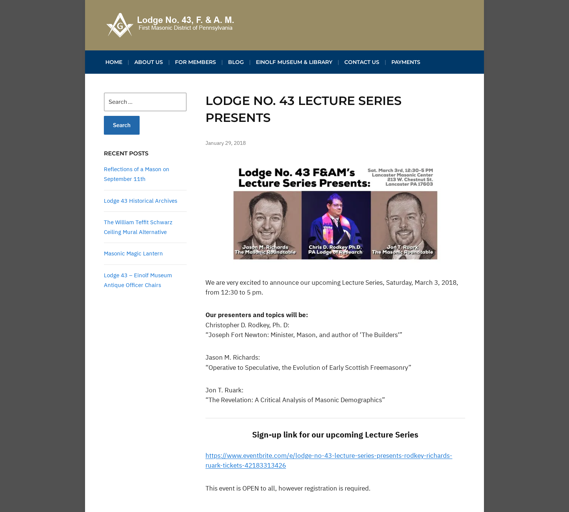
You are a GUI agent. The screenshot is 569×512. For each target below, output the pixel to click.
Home (113, 62)
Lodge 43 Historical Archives (140, 200)
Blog (236, 62)
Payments (405, 62)
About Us (148, 62)
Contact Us (361, 62)
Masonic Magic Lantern (133, 253)
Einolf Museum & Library (294, 62)
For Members (195, 62)
